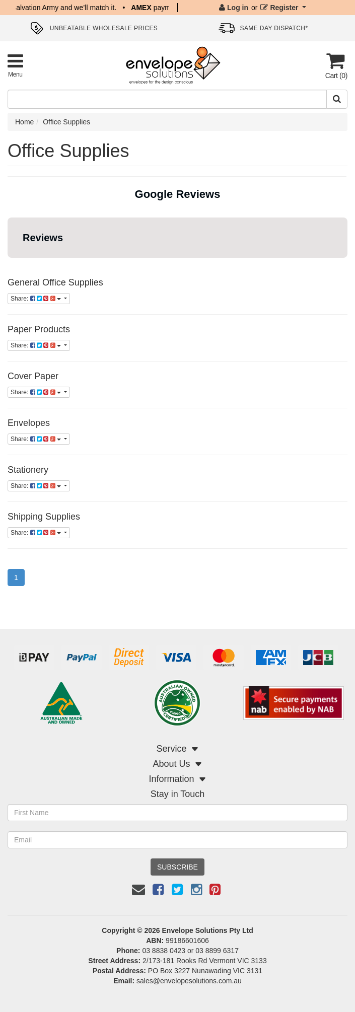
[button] (8, 268)
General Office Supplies (55, 282)
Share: (36, 298)
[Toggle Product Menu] (15, 65)
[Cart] (335, 66)
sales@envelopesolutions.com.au (189, 981)
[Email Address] (177, 839)
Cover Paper (33, 376)
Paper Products (39, 329)
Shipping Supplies (44, 517)
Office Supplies (66, 122)
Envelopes (29, 423)
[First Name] (177, 812)
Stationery (28, 470)
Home (24, 122)
